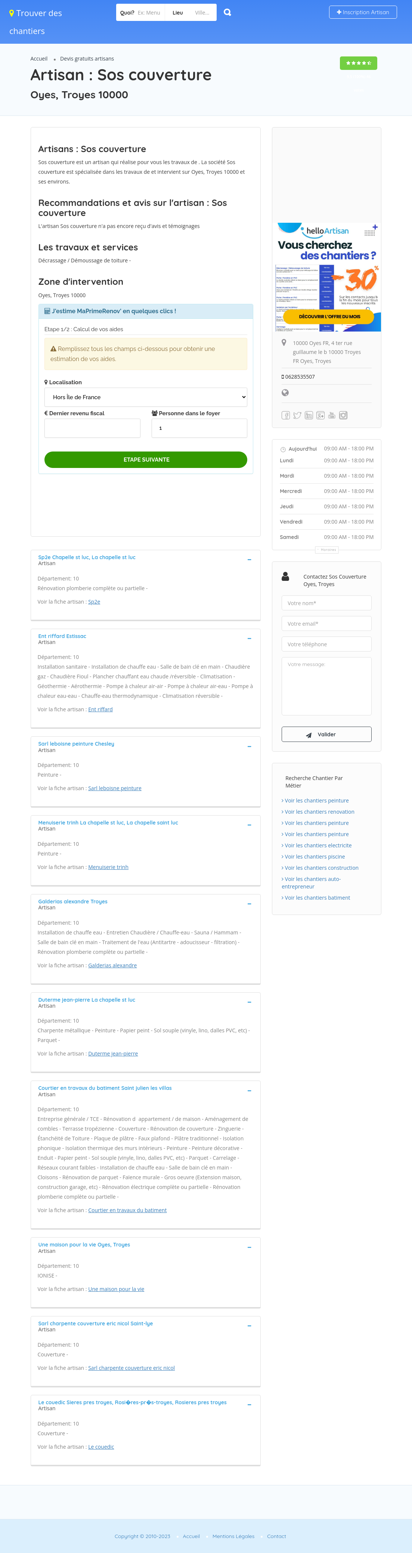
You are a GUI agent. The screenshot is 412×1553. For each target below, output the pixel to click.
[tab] (146, 559)
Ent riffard (100, 709)
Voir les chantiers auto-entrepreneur (311, 883)
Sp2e (94, 601)
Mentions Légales (233, 1536)
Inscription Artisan (363, 12)
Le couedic (101, 1446)
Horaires (328, 550)
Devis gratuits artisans (87, 58)
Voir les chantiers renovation (318, 812)
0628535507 (298, 376)
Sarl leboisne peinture (115, 788)
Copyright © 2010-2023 (142, 1536)
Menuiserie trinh (108, 867)
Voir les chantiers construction (320, 868)
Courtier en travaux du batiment (127, 1210)
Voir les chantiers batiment (316, 898)
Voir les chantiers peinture (315, 801)
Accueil (39, 58)
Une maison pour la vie (116, 1288)
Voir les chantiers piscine (313, 857)
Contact (276, 1536)
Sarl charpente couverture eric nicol (131, 1367)
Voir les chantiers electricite (316, 846)
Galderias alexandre (112, 965)
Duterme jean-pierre (113, 1053)
